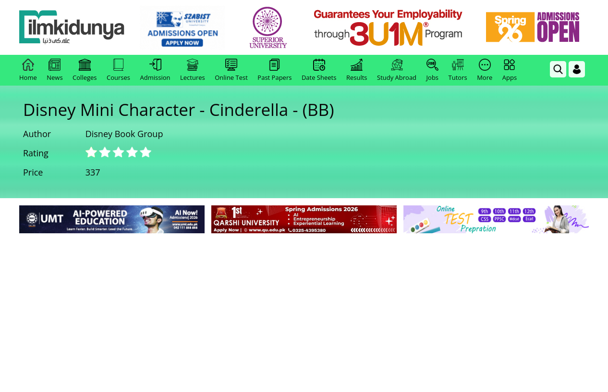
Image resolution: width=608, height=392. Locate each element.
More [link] (484, 70)
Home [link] (28, 70)
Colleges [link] (85, 70)
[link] (182, 28)
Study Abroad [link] (396, 70)
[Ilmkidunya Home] (72, 28)
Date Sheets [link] (319, 70)
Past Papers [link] (274, 70)
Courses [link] (118, 70)
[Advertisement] (304, 307)
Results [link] (356, 70)
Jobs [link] (432, 70)
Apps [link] (509, 70)
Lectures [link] (192, 70)
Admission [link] (155, 70)
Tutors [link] (458, 70)
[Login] (577, 69)
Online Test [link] (231, 70)
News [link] (54, 70)
